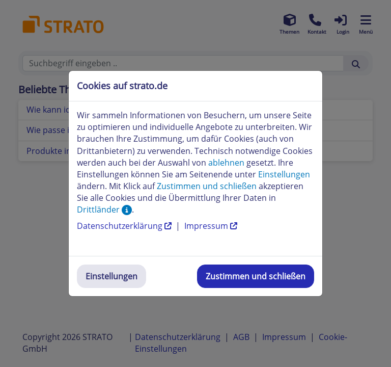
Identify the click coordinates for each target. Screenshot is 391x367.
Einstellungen (111, 276)
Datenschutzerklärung (125, 225)
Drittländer (104, 209)
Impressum (210, 225)
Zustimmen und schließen (255, 276)
